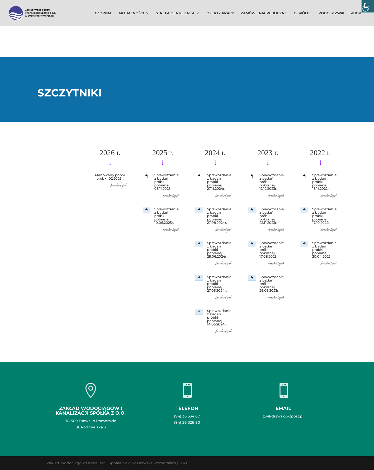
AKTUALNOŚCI (131, 13)
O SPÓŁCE (303, 13)
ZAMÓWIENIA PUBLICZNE (264, 13)
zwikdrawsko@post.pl (283, 416)
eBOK (356, 13)
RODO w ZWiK (331, 13)
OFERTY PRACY (220, 13)
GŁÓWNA (103, 13)
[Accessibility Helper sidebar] (368, 6)
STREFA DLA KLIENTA (175, 13)
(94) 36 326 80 (187, 422)
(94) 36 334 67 (187, 416)
